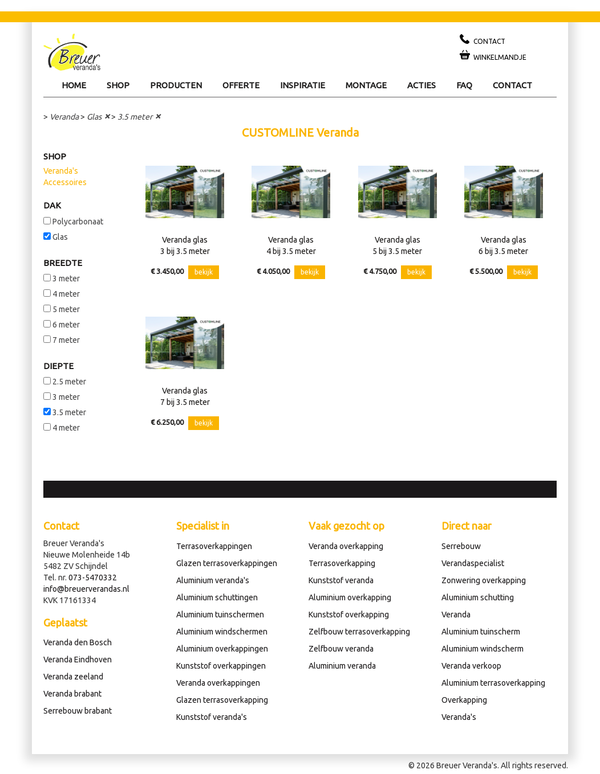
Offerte (241, 85)
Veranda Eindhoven (77, 659)
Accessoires (65, 182)
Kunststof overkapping (349, 614)
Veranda (64, 116)
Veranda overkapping (346, 546)
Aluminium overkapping (350, 597)
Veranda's (60, 170)
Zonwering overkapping (483, 580)
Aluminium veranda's (212, 580)
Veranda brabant (72, 693)
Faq (464, 85)
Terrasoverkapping (342, 563)
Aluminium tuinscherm (480, 631)
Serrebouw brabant (77, 710)
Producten (176, 85)
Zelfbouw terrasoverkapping (359, 631)
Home (74, 85)
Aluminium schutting (477, 597)
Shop (118, 85)
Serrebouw (461, 546)
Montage (366, 85)
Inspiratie (302, 85)
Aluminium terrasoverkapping (493, 682)
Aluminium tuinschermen (220, 614)
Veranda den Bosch (77, 642)
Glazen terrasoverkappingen (226, 563)
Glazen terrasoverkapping (222, 700)
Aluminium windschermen (221, 631)
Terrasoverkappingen (214, 546)
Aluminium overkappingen (222, 648)
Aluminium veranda (342, 665)
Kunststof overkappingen (221, 665)
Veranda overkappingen (218, 682)
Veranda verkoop (471, 665)
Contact (512, 85)
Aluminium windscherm (482, 648)
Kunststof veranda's (211, 717)
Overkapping (464, 700)
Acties (421, 85)
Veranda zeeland (73, 676)
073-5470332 (92, 577)
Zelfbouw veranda (341, 648)
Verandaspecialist (472, 563)
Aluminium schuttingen (217, 597)
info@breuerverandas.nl (86, 588)
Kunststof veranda (341, 580)
